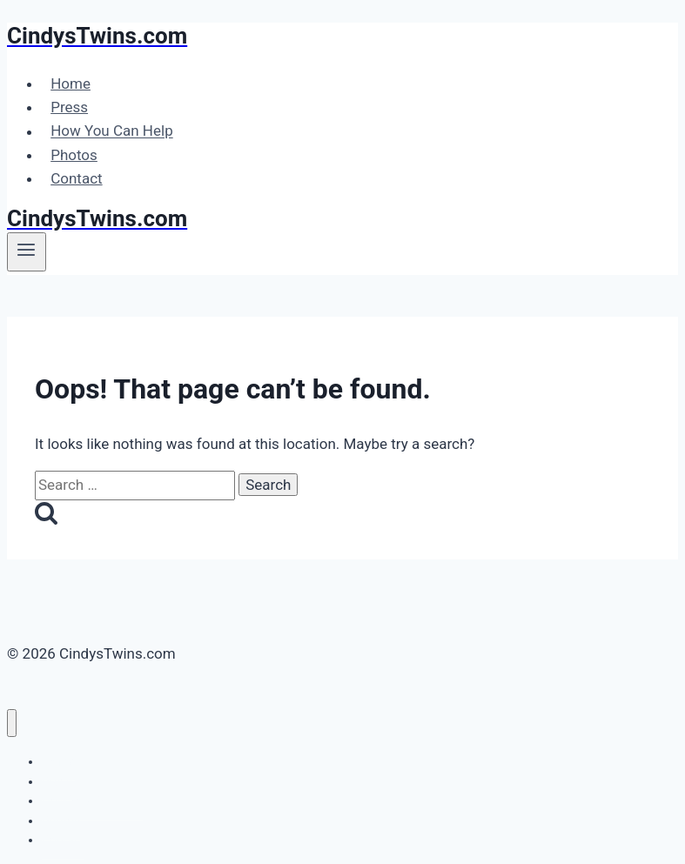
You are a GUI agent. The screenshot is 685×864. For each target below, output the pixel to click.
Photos (73, 155)
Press (69, 107)
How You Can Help (111, 131)
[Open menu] (26, 251)
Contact (76, 178)
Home (70, 83)
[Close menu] (12, 723)
